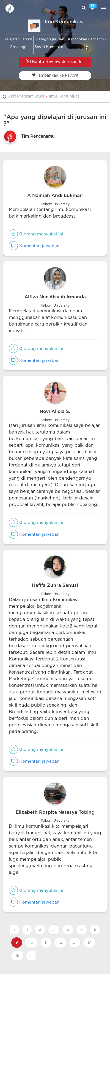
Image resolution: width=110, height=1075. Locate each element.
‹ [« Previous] (14, 929)
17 (89, 942)
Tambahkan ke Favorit (55, 75)
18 (17, 956)
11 (46, 942)
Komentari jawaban (34, 246)
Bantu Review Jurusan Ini (55, 61)
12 (60, 942)
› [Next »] (31, 956)
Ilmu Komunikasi (65, 96)
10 (31, 942)
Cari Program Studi (26, 96)
